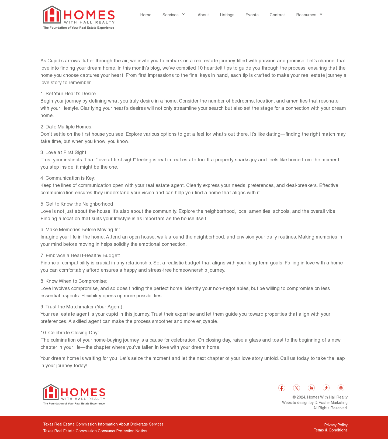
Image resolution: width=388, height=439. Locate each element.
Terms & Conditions (331, 430)
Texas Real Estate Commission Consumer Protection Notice (95, 431)
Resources (310, 14)
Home (145, 14)
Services (174, 14)
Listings (227, 14)
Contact (277, 14)
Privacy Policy (336, 425)
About (203, 14)
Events (252, 14)
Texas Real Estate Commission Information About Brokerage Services (103, 424)
